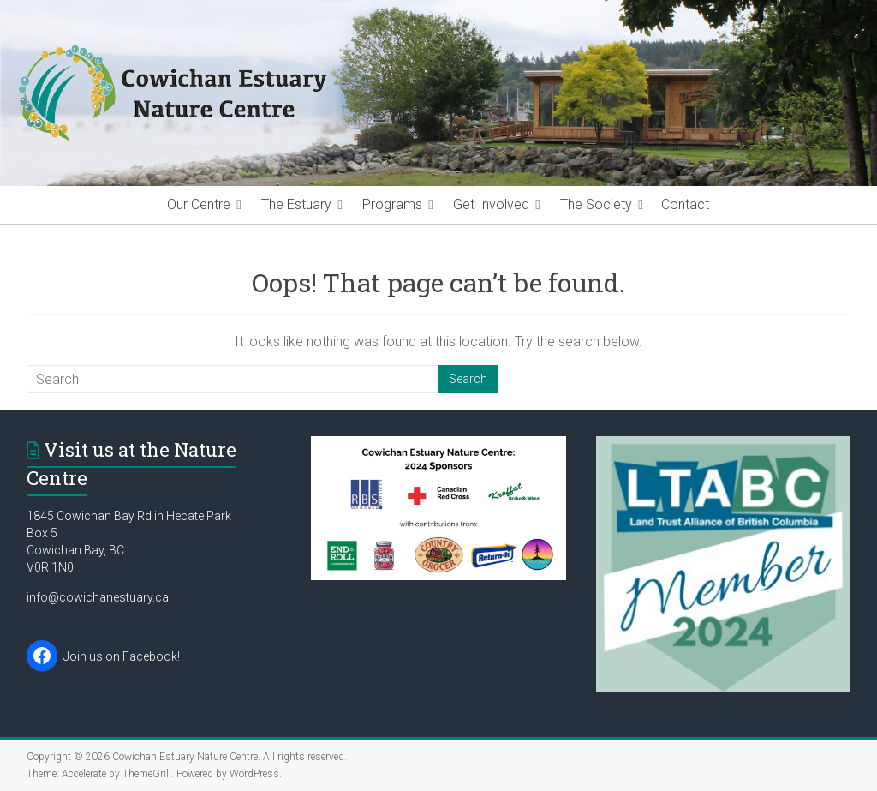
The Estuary (296, 204)
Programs (392, 204)
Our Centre (198, 204)
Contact (685, 204)
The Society (596, 204)
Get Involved (491, 204)
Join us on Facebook (120, 656)
